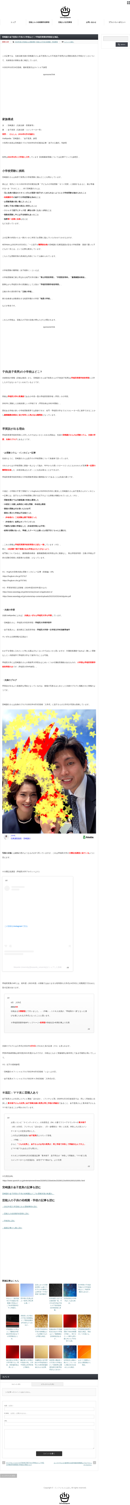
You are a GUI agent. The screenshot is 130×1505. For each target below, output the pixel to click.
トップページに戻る (8, 1475)
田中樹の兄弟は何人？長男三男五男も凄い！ (27, 1301)
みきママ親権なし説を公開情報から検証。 (84, 1362)
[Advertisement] (49, 95)
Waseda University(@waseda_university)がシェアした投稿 (38, 967)
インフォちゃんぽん (62, 1488)
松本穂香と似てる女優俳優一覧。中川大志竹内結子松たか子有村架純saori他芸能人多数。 (55, 1304)
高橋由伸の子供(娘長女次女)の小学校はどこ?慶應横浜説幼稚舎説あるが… (55, 1334)
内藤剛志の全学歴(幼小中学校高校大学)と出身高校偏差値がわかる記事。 (41, 1363)
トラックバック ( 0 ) (47, 1384)
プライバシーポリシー (117, 22)
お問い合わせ (91, 22)
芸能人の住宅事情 (65, 22)
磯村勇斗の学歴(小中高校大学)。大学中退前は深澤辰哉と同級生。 (26, 1363)
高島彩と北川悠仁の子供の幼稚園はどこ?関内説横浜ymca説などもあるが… (27, 1320)
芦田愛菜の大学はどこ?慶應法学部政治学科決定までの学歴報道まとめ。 (12, 1334)
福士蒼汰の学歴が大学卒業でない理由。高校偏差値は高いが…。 (12, 1363)
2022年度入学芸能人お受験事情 (25, 42)
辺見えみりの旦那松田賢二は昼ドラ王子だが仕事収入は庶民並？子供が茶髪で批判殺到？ (41, 1289)
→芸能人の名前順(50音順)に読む (15, 1214)
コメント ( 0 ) (15, 1384)
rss (128, 2)
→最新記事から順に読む (12, 1228)
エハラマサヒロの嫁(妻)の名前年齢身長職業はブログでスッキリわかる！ (73, 1464)
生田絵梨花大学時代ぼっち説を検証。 (70, 1301)
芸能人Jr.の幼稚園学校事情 (39, 22)
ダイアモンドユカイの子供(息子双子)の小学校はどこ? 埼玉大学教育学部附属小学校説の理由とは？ (25, 1463)
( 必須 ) (8, 1405)
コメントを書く (69, 42)
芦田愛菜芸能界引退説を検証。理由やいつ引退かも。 (84, 1331)
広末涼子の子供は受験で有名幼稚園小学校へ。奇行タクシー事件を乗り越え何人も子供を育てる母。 (70, 1335)
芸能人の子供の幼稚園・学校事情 (47, 42)
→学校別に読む (8, 1221)
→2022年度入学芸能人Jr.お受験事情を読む (19, 1207)
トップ (13, 22)
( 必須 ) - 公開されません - (15, 1413)
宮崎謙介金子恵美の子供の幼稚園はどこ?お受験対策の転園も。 (28, 1194)
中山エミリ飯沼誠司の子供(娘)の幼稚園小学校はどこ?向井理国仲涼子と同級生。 (12, 1303)
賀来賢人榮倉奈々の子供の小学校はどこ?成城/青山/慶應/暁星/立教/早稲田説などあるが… (55, 1364)
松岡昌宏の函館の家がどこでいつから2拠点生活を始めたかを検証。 (70, 1363)
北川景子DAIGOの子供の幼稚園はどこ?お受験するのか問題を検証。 (41, 1332)
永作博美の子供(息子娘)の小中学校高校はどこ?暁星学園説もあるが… (84, 1288)
